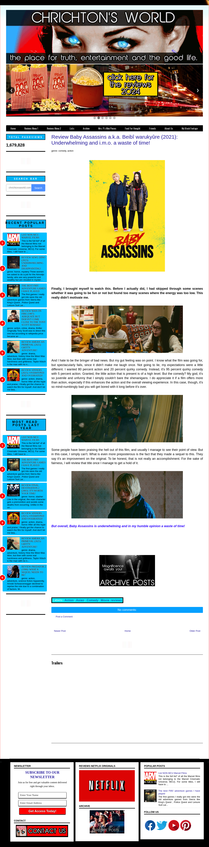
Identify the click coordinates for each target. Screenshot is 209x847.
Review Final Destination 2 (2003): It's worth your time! (32, 489)
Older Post (195, 631)
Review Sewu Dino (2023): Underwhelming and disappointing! (33, 263)
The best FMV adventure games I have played (34, 288)
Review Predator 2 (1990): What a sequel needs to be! (34, 570)
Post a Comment (64, 616)
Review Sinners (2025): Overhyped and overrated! (33, 373)
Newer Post (60, 631)
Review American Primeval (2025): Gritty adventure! (33, 346)
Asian (80, 600)
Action (69, 600)
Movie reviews (111, 600)
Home (128, 631)
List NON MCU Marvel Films (30, 236)
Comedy (92, 600)
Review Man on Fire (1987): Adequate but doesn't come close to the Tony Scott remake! (34, 318)
